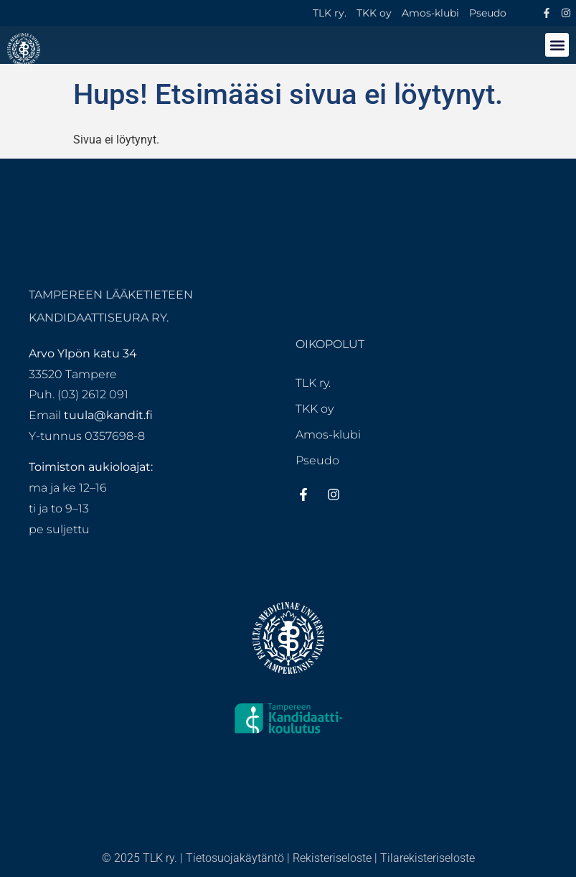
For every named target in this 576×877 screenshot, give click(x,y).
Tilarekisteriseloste (427, 858)
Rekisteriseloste (332, 858)
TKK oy (374, 12)
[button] (557, 45)
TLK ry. (329, 12)
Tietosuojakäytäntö (235, 858)
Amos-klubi (430, 12)
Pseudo (487, 12)
